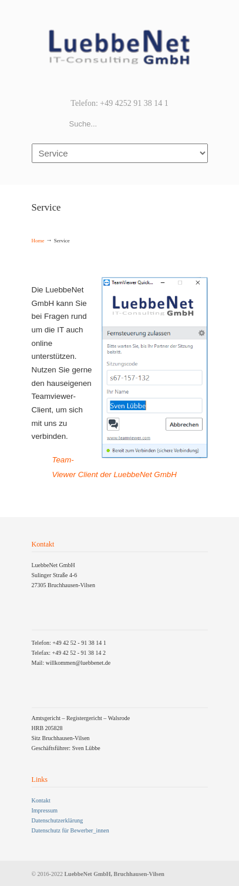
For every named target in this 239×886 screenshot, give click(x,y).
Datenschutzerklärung (57, 820)
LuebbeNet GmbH (120, 48)
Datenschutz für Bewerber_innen (70, 830)
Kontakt (41, 800)
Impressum (45, 810)
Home (38, 241)
